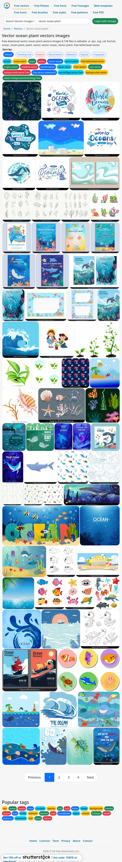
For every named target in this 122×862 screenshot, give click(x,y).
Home (6, 28)
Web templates (103, 5)
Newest (40, 54)
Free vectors (21, 5)
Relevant (71, 54)
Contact (88, 841)
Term (55, 841)
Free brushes (40, 12)
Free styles (59, 12)
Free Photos (41, 5)
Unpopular (99, 54)
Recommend (55, 54)
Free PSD (98, 12)
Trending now (24, 54)
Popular (85, 54)
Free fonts (60, 5)
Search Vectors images (19, 21)
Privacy (65, 841)
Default (8, 54)
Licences (44, 841)
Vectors (18, 28)
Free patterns (79, 12)
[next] (90, 777)
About (76, 841)
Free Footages (80, 5)
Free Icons (20, 12)
